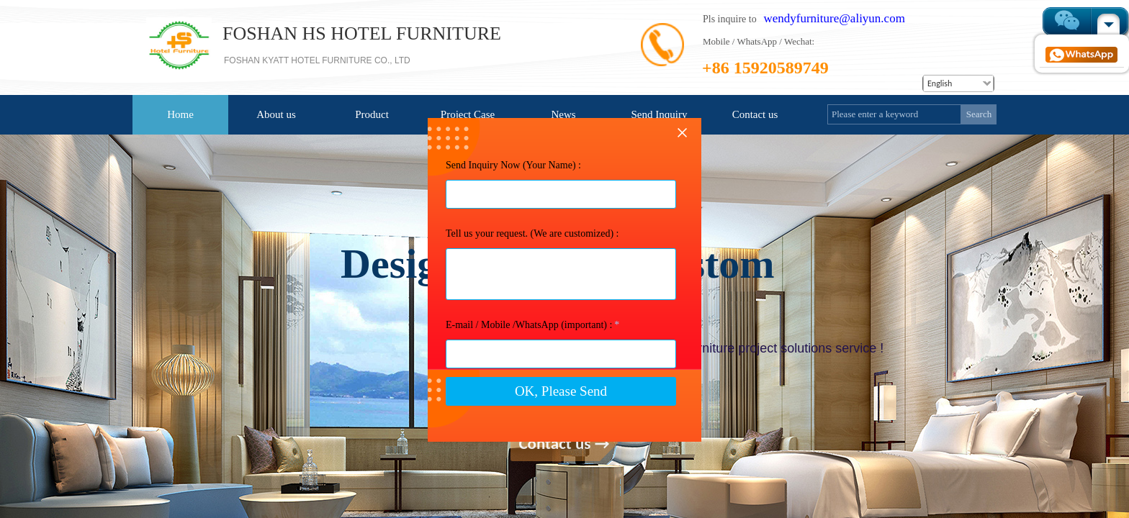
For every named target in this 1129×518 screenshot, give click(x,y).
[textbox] (894, 114)
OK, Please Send (561, 427)
